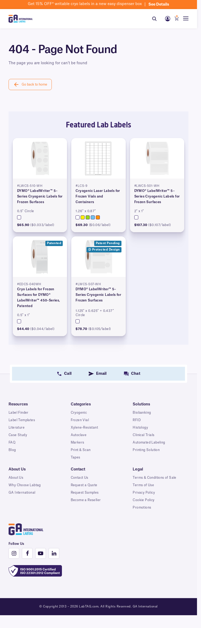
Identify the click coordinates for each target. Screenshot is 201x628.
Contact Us (79, 477)
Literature (17, 427)
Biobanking (142, 412)
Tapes (75, 457)
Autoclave (79, 435)
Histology (140, 427)
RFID (137, 420)
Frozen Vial (80, 420)
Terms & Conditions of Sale (154, 477)
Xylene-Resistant (84, 427)
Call (67, 374)
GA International (22, 492)
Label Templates (22, 420)
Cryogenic (79, 412)
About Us (16, 477)
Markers (77, 442)
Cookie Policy (143, 500)
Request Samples (85, 492)
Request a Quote (84, 485)
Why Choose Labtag (25, 485)
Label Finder (19, 412)
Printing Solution (146, 450)
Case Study (18, 435)
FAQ (12, 442)
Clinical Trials (143, 435)
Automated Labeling (149, 442)
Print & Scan (81, 450)
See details (158, 4)
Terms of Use (143, 485)
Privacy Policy (144, 492)
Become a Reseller (86, 500)
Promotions (142, 507)
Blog (12, 450)
